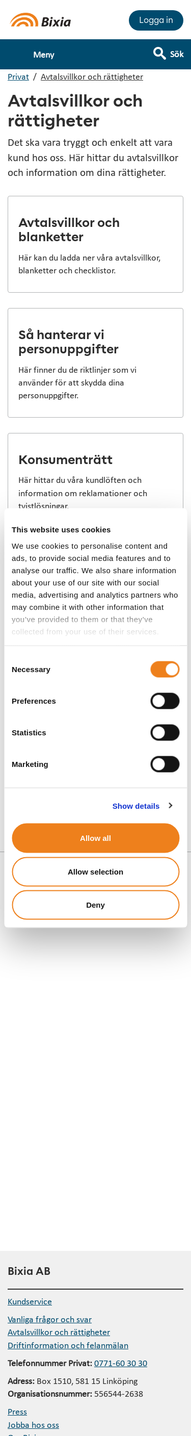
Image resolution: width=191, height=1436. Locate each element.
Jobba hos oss (33, 1424)
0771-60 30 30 (120, 1363)
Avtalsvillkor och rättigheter (92, 76)
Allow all (95, 838)
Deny (95, 905)
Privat (18, 76)
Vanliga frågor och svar (50, 1319)
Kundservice (30, 1301)
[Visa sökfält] (175, 49)
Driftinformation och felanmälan (68, 1345)
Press (17, 1411)
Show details (136, 805)
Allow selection (95, 871)
